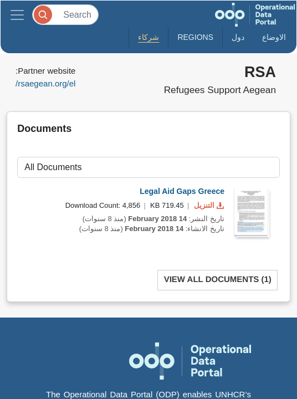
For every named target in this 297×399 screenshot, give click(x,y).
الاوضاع (274, 37)
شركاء (148, 37)
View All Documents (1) (218, 279)
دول (238, 37)
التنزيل (208, 205)
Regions (195, 37)
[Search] (65, 14)
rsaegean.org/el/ (45, 83)
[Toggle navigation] (17, 14)
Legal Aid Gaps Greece (182, 191)
